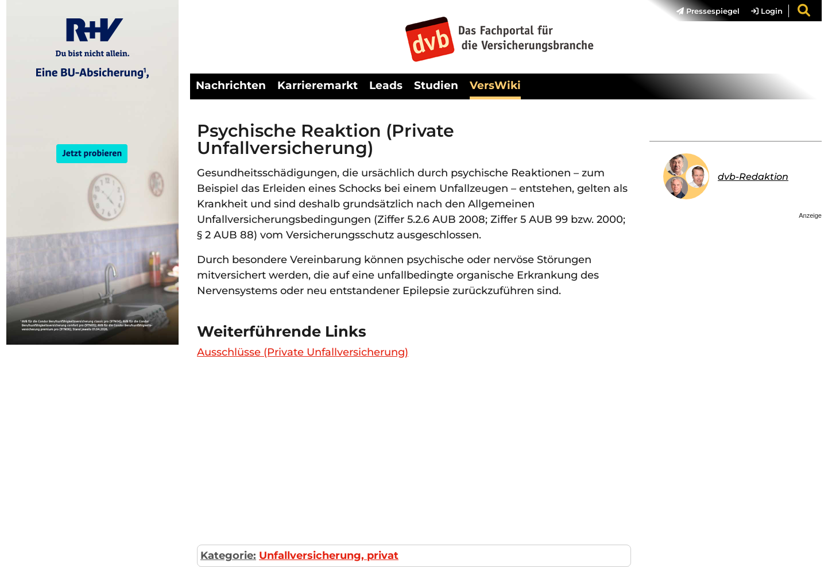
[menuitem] (702, 11)
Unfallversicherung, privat (328, 555)
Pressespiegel (708, 11)
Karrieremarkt (317, 85)
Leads (386, 85)
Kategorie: (228, 555)
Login (767, 11)
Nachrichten (231, 85)
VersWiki (495, 85)
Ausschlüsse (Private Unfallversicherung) (302, 352)
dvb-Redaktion (753, 176)
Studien (436, 85)
